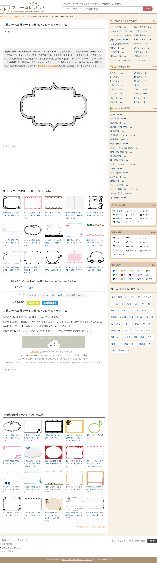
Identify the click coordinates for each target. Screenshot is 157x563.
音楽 (148, 330)
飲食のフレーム (117, 131)
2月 (151, 310)
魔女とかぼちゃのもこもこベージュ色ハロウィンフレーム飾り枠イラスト (53, 517)
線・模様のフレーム (76, 295)
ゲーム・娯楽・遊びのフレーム (124, 189)
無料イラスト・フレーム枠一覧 (92, 527)
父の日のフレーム (141, 48)
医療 (113, 330)
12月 (143, 304)
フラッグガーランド (127, 344)
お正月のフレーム (118, 27)
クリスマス (122, 310)
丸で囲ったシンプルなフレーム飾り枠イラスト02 (73, 270)
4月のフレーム (140, 77)
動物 (129, 304)
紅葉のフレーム (140, 56)
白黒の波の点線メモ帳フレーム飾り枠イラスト (94, 515)
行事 (144, 310)
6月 (112, 337)
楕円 (145, 242)
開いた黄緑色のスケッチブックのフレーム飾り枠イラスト (73, 215)
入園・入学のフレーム (120, 39)
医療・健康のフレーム (120, 143)
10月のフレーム (141, 89)
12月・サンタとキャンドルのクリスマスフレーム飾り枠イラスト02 (94, 243)
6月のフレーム (140, 81)
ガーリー (119, 215)
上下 (131, 238)
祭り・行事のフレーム (120, 172)
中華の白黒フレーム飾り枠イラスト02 (53, 436)
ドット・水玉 (134, 222)
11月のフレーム (117, 93)
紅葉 (131, 317)
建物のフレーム (117, 181)
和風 (130, 218)
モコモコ (119, 250)
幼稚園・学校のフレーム (121, 127)
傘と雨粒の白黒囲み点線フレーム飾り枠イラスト (11, 270)
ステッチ (147, 297)
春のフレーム (116, 98)
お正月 (123, 317)
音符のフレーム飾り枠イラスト (94, 436)
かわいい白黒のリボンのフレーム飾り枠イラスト (32, 243)
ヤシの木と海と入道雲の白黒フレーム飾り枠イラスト (53, 243)
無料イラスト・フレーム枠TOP (12, 17)
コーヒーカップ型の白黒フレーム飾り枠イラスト (53, 270)
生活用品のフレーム (119, 139)
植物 (113, 297)
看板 (137, 324)
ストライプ (133, 215)
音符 (129, 337)
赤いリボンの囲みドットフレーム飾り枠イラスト (73, 463)
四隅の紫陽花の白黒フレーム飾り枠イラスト (11, 214)
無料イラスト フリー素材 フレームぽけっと (77, 560)
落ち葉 (114, 317)
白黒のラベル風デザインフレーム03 (53, 338)
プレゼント (138, 330)
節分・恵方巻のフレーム (144, 27)
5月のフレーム (116, 81)
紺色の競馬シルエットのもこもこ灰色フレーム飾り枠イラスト (32, 463)
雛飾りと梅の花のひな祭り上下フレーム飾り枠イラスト (53, 489)
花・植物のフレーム (119, 160)
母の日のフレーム (141, 44)
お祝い (126, 330)
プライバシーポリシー (12, 548)
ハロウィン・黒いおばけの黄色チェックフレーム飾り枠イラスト (73, 438)
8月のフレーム (140, 85)
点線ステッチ (121, 222)
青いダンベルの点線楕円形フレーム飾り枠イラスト (11, 489)
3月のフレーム (116, 77)
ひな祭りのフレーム (142, 31)
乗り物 (121, 350)
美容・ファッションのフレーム (124, 148)
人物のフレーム (117, 114)
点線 (133, 297)
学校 (142, 337)
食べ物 (140, 317)
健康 (113, 350)
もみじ (150, 337)
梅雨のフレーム (117, 48)
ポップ (145, 211)
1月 (112, 310)
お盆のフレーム (140, 52)
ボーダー (146, 215)
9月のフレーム (116, 89)
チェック (146, 218)
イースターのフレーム (143, 39)
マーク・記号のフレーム (121, 193)
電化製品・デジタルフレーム (123, 135)
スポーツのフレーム (119, 185)
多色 (150, 279)
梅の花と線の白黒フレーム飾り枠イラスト (11, 514)
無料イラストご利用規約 (48, 66)
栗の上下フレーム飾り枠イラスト (53, 214)
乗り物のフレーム (118, 156)
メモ (118, 324)
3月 (135, 304)
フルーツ (146, 324)
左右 (145, 238)
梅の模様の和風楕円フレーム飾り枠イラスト (53, 462)
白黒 (60, 295)
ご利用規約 (34, 352)
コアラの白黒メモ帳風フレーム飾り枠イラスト (94, 215)
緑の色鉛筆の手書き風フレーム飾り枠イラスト (32, 489)
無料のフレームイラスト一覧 (14, 540)
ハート (120, 337)
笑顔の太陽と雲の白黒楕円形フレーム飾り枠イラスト (73, 515)
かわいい (132, 211)
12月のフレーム (141, 93)
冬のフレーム (140, 102)
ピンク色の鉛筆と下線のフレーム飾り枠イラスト (11, 243)
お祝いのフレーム (118, 177)
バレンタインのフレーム (121, 31)
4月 (132, 310)
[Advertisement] (54, 40)
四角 (117, 238)
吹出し (118, 246)
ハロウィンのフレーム (120, 60)
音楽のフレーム (117, 168)
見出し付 (133, 250)
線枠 (31, 288)
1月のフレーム (116, 73)
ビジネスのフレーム (119, 118)
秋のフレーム (116, 102)
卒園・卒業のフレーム (143, 35)
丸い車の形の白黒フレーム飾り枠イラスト (94, 268)
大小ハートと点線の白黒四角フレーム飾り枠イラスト (32, 270)
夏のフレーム (140, 98)
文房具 (142, 344)
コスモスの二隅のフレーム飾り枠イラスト (11, 462)
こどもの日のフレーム (120, 44)
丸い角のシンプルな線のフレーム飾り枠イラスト (73, 489)
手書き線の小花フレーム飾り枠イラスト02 (73, 241)
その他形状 (120, 254)
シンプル (29, 17)
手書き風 (119, 218)
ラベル (44, 295)
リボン (132, 246)
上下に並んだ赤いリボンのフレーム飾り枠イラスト (32, 215)
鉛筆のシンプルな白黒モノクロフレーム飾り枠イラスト (32, 438)
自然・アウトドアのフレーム (123, 164)
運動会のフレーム (118, 56)
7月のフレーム (116, 85)
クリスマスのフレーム (143, 60)
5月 (135, 337)
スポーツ (127, 324)
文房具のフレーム (118, 123)
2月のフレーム (140, 73)
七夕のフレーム (117, 52)
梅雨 (113, 344)
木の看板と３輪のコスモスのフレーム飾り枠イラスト (94, 489)
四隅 (117, 242)
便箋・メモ (147, 250)
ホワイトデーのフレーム (121, 35)
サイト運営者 (8, 551)
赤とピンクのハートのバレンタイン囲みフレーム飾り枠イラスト (94, 463)
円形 (131, 242)
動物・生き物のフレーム (121, 152)
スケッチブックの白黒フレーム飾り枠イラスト (32, 515)
